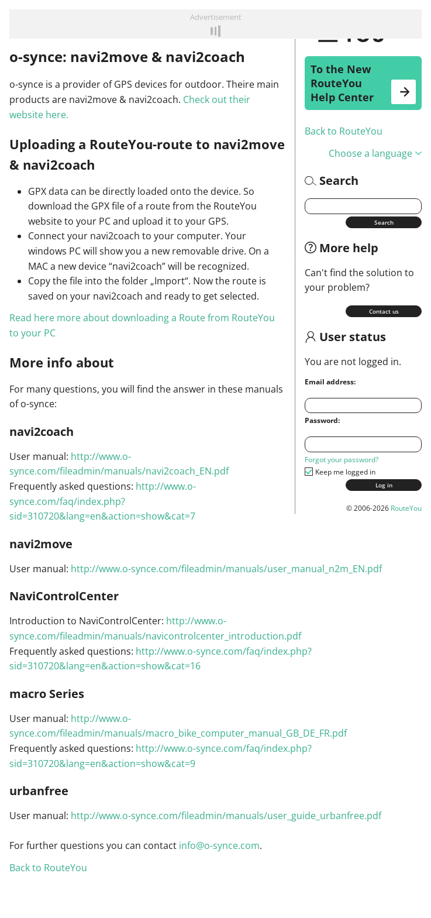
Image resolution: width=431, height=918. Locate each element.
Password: (322, 420)
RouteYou (406, 508)
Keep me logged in (345, 472)
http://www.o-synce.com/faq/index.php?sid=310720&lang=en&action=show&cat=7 (102, 501)
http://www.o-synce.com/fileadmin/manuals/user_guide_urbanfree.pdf (226, 815)
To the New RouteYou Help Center (363, 83)
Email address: (330, 382)
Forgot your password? (341, 460)
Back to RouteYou (343, 131)
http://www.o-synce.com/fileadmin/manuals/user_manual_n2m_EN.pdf (226, 568)
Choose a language (375, 153)
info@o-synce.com (219, 845)
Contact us (384, 311)
